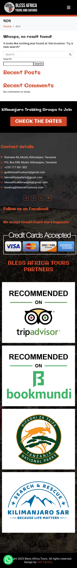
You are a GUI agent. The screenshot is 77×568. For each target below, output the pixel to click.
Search (7, 59)
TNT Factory (44, 562)
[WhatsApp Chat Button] (8, 560)
